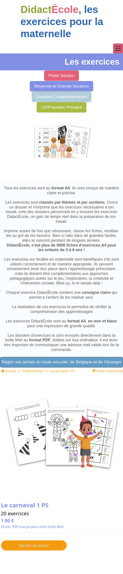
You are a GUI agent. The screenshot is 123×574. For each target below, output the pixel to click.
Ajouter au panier (34, 545)
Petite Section (33, 371)
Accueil (8, 371)
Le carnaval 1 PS (62, 371)
